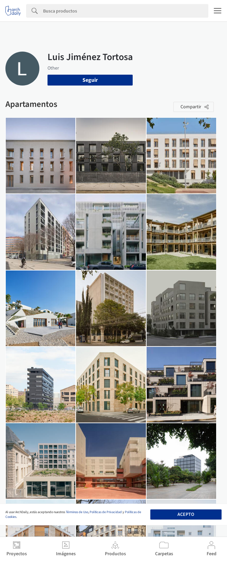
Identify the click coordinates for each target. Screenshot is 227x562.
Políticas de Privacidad (106, 512)
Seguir (90, 80)
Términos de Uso (77, 512)
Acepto (185, 514)
